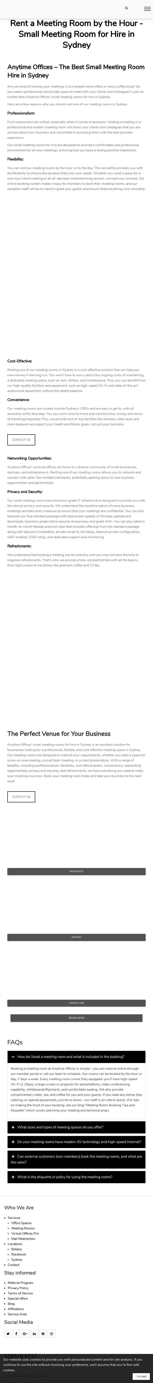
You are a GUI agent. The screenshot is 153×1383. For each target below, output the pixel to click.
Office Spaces (21, 1223)
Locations (15, 1244)
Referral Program (20, 1283)
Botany (16, 1249)
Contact (13, 1265)
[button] (147, 8)
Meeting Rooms (23, 1228)
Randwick (18, 1254)
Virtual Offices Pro (25, 1233)
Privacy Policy (18, 1288)
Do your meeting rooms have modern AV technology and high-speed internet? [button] (76, 1142)
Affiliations (16, 1309)
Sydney (16, 1259)
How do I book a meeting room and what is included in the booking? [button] (67, 1057)
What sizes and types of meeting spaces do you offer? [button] (57, 1127)
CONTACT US (21, 440)
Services (14, 1218)
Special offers (18, 1298)
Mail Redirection (23, 1238)
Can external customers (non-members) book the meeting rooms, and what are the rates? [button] (76, 1159)
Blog (11, 1303)
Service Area (17, 1314)
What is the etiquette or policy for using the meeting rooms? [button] (61, 1177)
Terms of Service (20, 1293)
